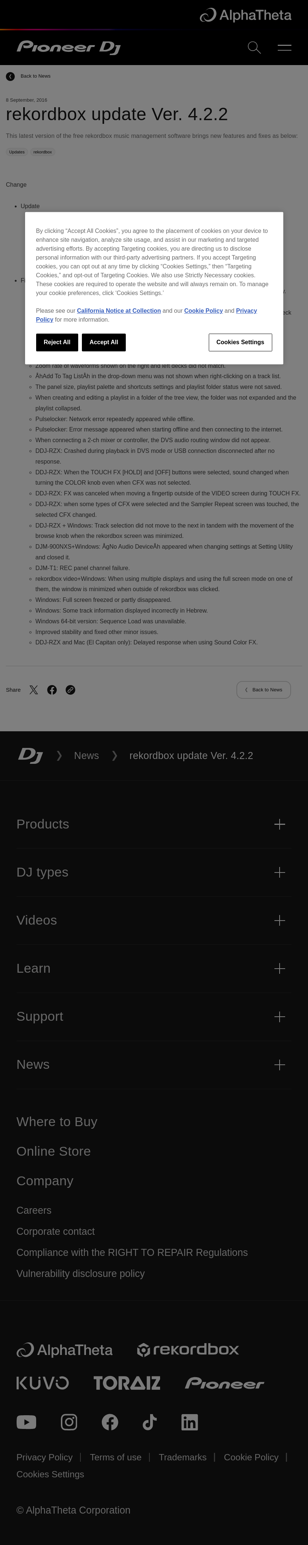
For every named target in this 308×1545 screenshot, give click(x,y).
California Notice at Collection (119, 311)
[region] (154, 288)
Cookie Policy (203, 311)
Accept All (104, 342)
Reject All (57, 342)
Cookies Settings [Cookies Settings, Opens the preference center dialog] (240, 342)
